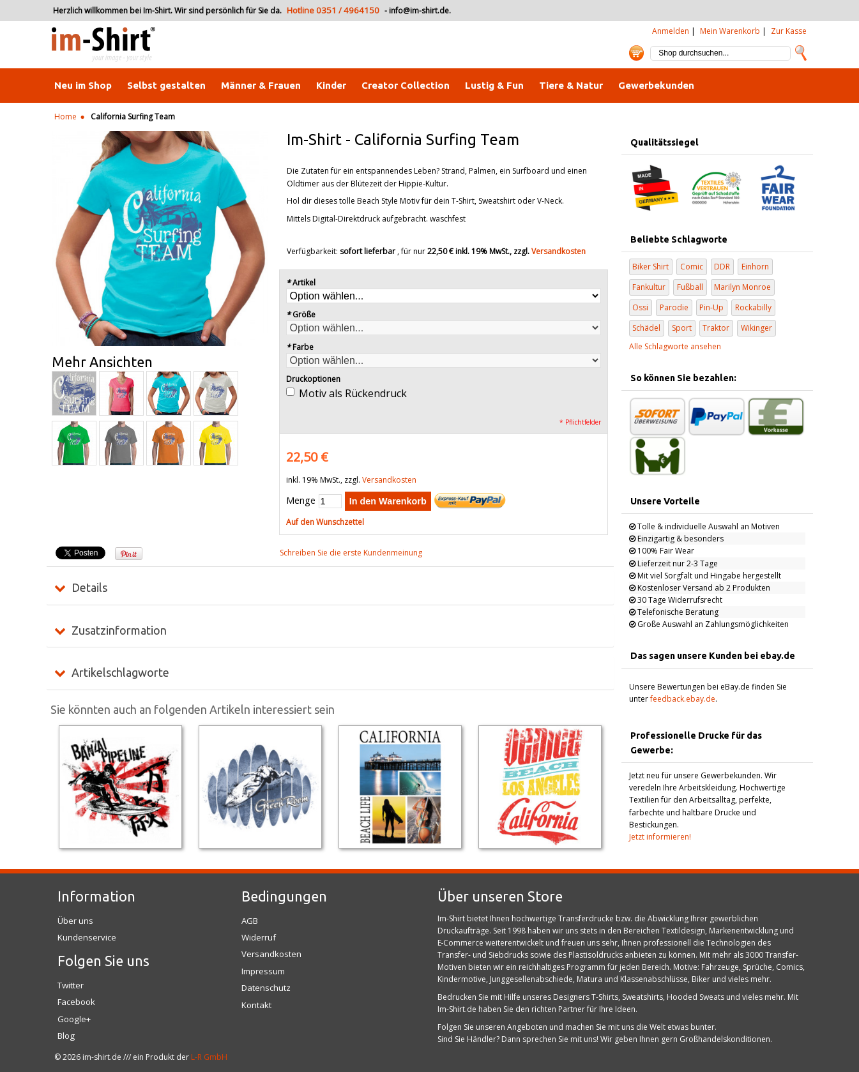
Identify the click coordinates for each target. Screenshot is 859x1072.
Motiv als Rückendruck (353, 393)
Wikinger (756, 327)
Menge (300, 500)
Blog (66, 1035)
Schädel (646, 327)
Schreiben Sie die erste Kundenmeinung (351, 552)
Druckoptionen (313, 379)
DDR (722, 266)
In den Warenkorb (388, 501)
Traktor (716, 327)
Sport (682, 327)
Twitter (70, 985)
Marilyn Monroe (742, 287)
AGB (249, 920)
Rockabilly (753, 307)
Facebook (76, 1002)
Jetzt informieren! (660, 836)
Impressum (263, 971)
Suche (801, 53)
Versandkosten (558, 251)
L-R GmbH (209, 1057)
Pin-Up (711, 307)
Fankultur (648, 287)
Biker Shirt (650, 266)
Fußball (690, 287)
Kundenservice (86, 937)
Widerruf (258, 937)
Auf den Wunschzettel (325, 522)
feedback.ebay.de (682, 698)
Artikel (301, 282)
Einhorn (755, 266)
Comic (691, 266)
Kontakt (256, 1005)
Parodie (674, 307)
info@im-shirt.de (419, 10)
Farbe (300, 347)
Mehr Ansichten (102, 362)
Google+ (74, 1019)
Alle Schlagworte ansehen (675, 346)
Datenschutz (266, 987)
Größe (301, 314)
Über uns (75, 920)
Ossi (640, 307)
